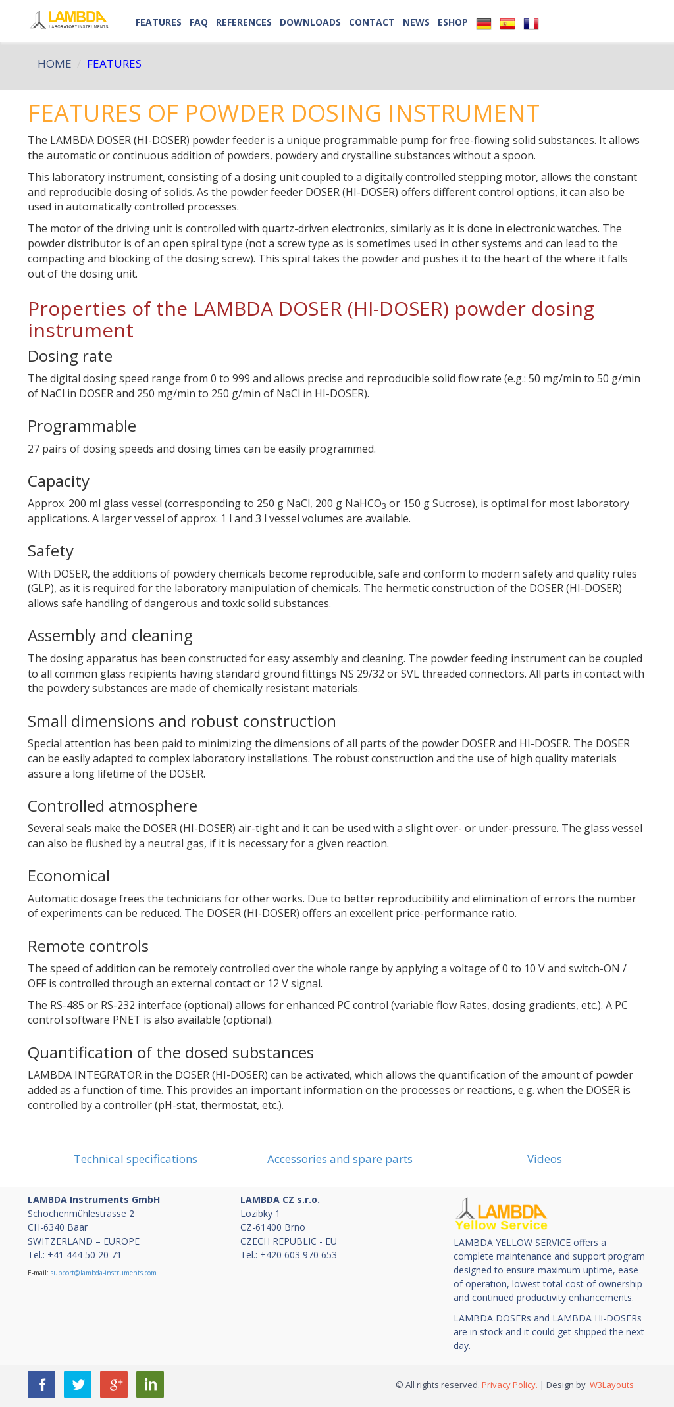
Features (159, 22)
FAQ (199, 22)
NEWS (416, 22)
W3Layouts (611, 1385)
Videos (544, 1158)
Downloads (310, 22)
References (244, 22)
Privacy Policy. (510, 1385)
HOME (55, 63)
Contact (372, 22)
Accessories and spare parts (340, 1158)
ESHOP (453, 22)
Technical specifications (135, 1158)
